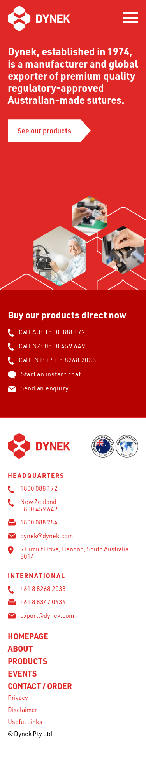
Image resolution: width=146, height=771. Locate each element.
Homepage (28, 636)
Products (27, 661)
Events (22, 673)
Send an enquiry (38, 388)
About (20, 648)
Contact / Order (40, 686)
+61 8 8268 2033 (71, 360)
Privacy (18, 697)
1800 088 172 (65, 332)
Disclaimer (22, 709)
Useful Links (25, 722)
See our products (44, 130)
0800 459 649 (65, 346)
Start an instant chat (44, 374)
